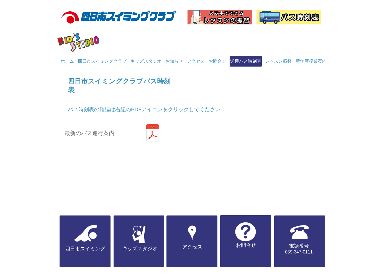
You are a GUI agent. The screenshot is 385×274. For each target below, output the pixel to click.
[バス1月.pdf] (152, 133)
